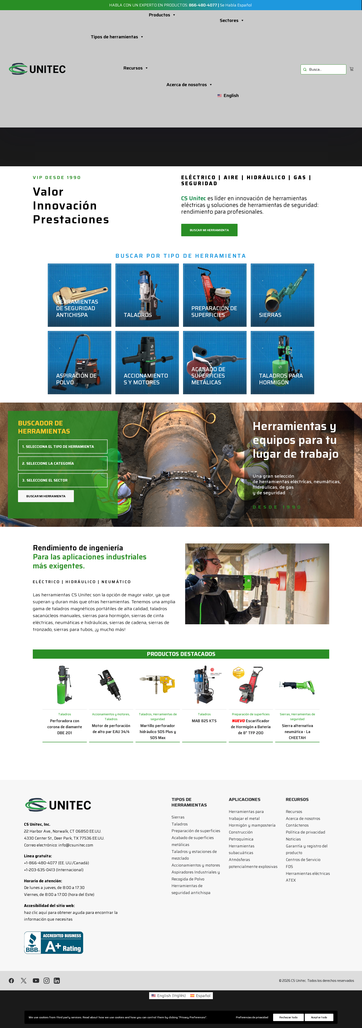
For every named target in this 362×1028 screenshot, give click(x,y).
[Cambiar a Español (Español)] (200, 995)
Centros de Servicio (303, 860)
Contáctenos (297, 825)
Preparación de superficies (196, 831)
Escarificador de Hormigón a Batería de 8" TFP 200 (251, 727)
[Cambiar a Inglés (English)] (168, 995)
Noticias (293, 839)
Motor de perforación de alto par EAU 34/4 (111, 729)
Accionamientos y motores (196, 865)
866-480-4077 (203, 5)
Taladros (180, 824)
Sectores (232, 20)
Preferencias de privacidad (252, 1017)
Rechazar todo (288, 1017)
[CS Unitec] (37, 69)
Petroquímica (241, 839)
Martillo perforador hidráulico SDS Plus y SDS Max (158, 732)
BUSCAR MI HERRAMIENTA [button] (209, 230)
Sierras (178, 817)
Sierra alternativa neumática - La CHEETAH (297, 732)
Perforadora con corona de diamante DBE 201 (64, 727)
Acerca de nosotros (189, 84)
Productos (162, 14)
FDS (289, 867)
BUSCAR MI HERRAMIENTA (46, 496)
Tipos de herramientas (117, 36)
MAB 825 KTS (204, 721)
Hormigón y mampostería (252, 825)
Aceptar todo (319, 1017)
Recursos (136, 68)
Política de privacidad (305, 832)
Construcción (241, 832)
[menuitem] (323, 69)
